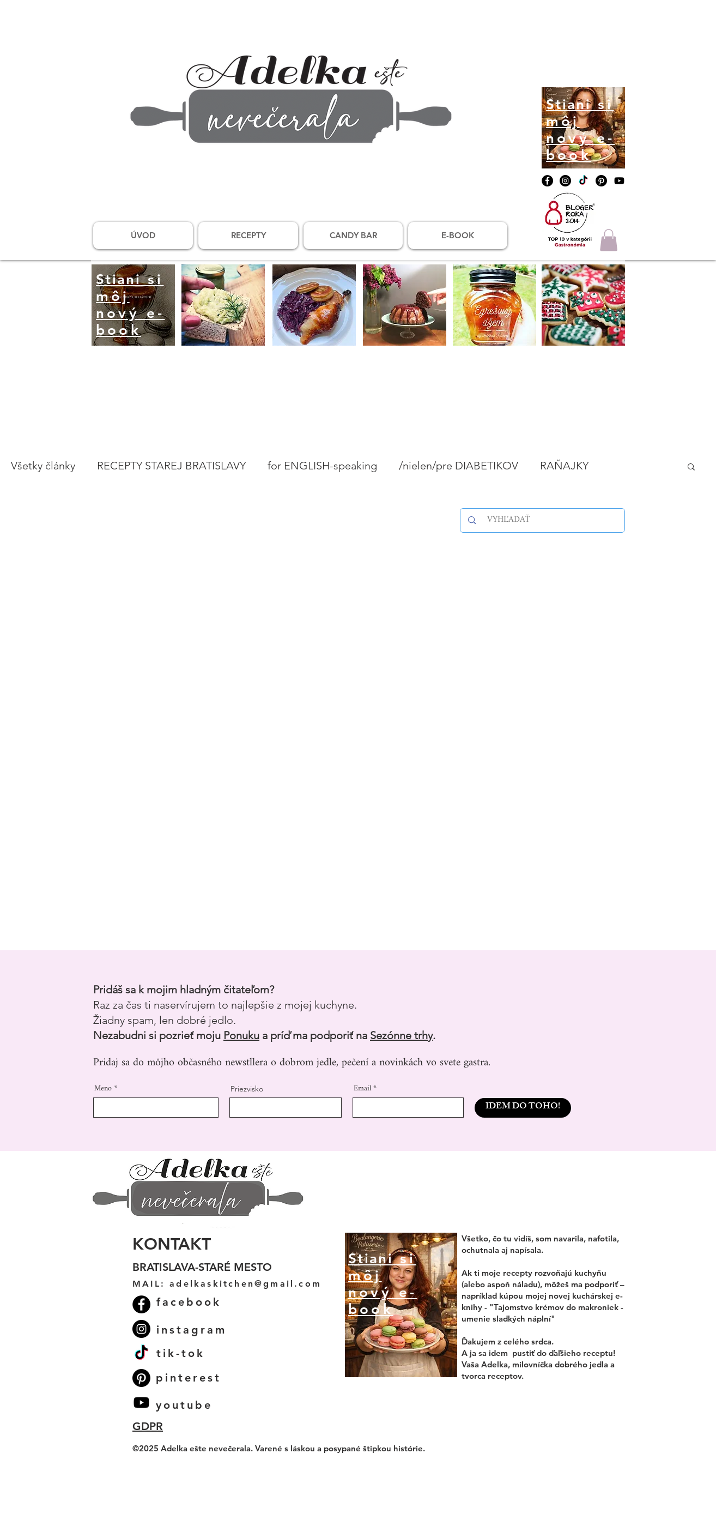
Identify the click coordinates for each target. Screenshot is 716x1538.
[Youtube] (619, 180)
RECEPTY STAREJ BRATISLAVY (171, 465)
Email (362, 1089)
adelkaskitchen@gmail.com (245, 1283)
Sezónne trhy (401, 1035)
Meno (103, 1089)
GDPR (147, 1426)
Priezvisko (246, 1089)
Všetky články (43, 465)
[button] (608, 240)
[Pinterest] (601, 180)
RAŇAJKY (564, 465)
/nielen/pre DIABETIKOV (458, 465)
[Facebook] (547, 180)
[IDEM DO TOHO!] (523, 1108)
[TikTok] (583, 180)
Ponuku (241, 1035)
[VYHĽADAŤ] (544, 520)
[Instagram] (565, 180)
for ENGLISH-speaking (322, 465)
